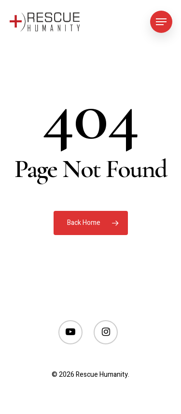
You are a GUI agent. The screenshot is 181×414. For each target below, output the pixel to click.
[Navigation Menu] (161, 22)
